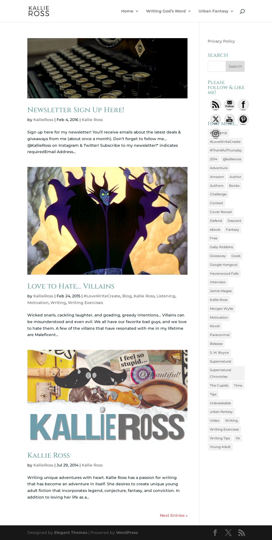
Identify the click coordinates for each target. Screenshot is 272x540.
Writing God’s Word (166, 11)
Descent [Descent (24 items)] (234, 221)
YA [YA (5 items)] (238, 438)
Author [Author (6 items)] (235, 177)
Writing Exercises (85, 302)
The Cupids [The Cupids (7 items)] (219, 385)
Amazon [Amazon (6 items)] (217, 177)
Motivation (38, 302)
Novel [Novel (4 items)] (215, 326)
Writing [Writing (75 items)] (231, 420)
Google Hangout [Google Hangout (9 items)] (223, 265)
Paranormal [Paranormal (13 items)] (219, 335)
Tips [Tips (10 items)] (213, 394)
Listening (166, 295)
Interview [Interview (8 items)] (218, 282)
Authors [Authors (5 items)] (216, 186)
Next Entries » (174, 515)
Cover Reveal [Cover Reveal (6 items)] (221, 212)
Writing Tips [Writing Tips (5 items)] (220, 438)
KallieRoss (43, 119)
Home (127, 11)
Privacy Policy (221, 41)
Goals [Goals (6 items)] (236, 256)
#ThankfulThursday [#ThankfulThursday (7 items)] (226, 150)
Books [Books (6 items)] (234, 186)
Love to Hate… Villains (70, 286)
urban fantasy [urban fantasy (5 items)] (221, 412)
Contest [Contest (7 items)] (216, 203)
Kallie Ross (92, 119)
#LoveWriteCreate (102, 295)
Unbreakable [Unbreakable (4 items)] (220, 403)
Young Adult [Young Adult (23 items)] (220, 447)
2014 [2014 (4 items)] (213, 159)
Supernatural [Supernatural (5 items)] (220, 361)
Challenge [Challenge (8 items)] (218, 194)
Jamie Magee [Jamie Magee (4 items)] (221, 291)
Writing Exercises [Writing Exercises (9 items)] (224, 429)
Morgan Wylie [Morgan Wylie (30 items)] (221, 308)
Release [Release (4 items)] (216, 344)
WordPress (127, 532)
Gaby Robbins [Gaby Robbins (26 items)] (221, 247)
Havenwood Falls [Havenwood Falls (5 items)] (224, 273)
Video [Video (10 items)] (215, 420)
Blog (127, 295)
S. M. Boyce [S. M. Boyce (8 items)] (219, 352)
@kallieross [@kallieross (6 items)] (232, 159)
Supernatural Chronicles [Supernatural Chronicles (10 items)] (220, 373)
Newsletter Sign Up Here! (75, 110)
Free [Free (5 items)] (213, 238)
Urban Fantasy (213, 11)
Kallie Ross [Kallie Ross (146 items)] (219, 300)
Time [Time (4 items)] (238, 385)
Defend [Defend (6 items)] (216, 221)
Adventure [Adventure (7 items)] (219, 168)
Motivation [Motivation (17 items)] (219, 317)
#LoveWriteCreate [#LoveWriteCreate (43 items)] (225, 142)
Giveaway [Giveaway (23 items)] (218, 256)
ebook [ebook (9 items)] (215, 229)
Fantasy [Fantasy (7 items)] (232, 229)
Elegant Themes (70, 532)
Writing (58, 302)
